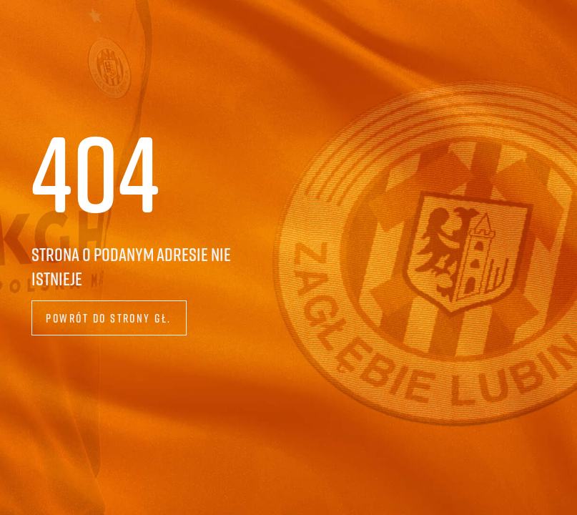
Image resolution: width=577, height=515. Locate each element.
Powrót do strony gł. (109, 318)
